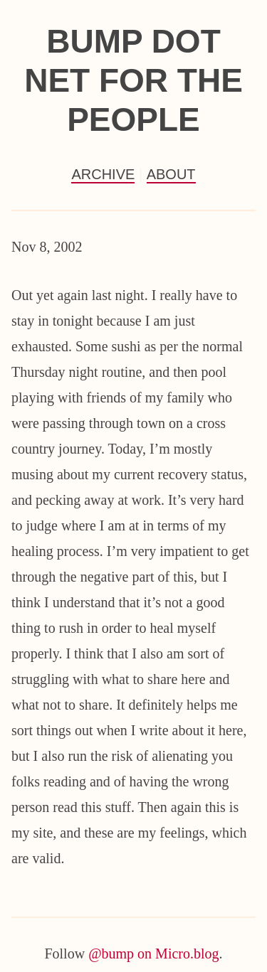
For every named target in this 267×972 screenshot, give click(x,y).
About (171, 174)
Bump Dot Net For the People (133, 80)
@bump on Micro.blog (153, 953)
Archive (103, 174)
